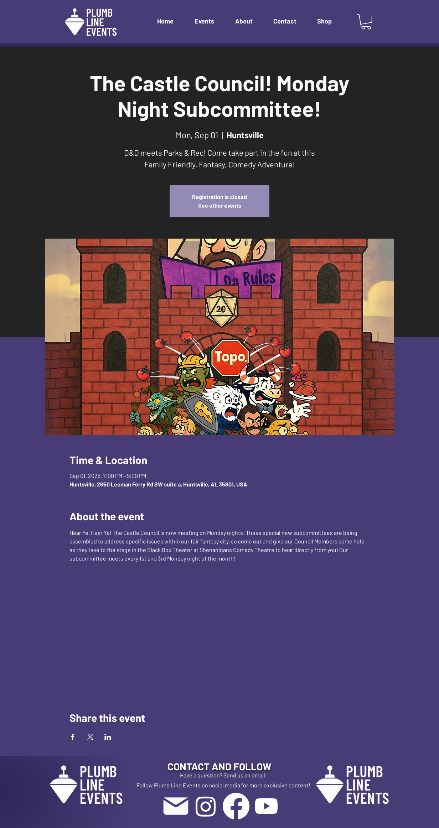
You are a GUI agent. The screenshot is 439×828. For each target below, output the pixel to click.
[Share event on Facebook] (72, 737)
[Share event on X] (90, 737)
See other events (219, 205)
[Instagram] (205, 806)
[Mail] (175, 806)
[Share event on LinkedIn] (107, 737)
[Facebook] (236, 806)
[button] (209, 21)
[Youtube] (266, 806)
